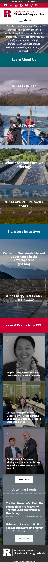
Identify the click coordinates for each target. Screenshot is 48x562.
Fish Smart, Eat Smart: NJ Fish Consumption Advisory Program (24, 526)
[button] (43, 5)
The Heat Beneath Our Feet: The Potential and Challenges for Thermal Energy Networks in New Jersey (24, 508)
